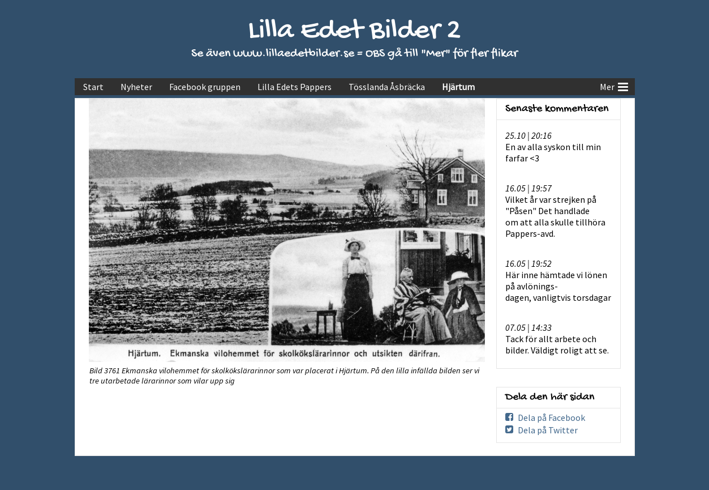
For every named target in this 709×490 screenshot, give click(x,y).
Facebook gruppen (204, 86)
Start (93, 86)
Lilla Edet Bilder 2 (354, 31)
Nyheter (136, 86)
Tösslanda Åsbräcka (387, 86)
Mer (614, 85)
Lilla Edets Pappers (294, 86)
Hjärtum (458, 86)
